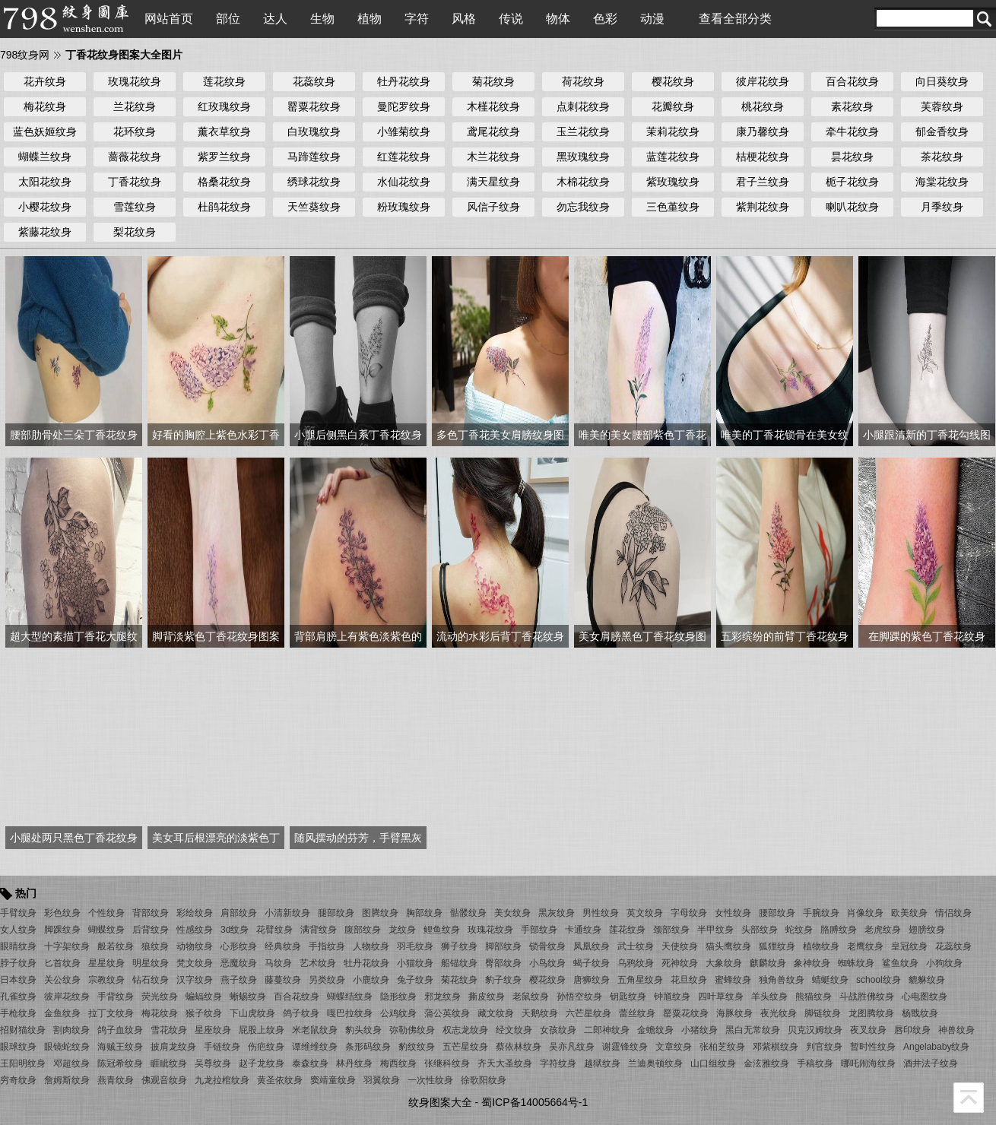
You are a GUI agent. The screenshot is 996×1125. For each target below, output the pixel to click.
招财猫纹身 (23, 1030)
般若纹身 (115, 946)
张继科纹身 (447, 1063)
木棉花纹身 (583, 182)
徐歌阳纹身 (483, 1080)
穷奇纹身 (18, 1080)
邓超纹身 (71, 1063)
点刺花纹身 (583, 106)
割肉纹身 (71, 1030)
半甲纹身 (715, 929)
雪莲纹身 (134, 207)
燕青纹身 (115, 1080)
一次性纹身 (430, 1080)
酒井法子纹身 (930, 1063)
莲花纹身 (224, 81)
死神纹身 (679, 963)
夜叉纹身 (868, 1030)
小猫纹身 (415, 963)
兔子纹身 (415, 979)
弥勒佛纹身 (412, 1030)
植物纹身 (821, 946)
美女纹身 (512, 913)
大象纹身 (724, 963)
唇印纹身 (912, 1030)
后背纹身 (150, 929)
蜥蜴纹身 (248, 996)
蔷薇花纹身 (134, 157)
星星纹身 (106, 963)
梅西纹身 (398, 1063)
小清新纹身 (287, 913)
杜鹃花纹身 (224, 207)
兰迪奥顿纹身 (655, 1063)
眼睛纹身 (18, 946)
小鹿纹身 (371, 979)
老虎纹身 (882, 929)
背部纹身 (150, 913)
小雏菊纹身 (403, 131)
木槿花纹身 (493, 106)
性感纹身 (194, 929)
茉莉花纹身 (672, 131)
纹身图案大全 (440, 1102)
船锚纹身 (459, 963)
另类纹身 (327, 979)
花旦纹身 (689, 979)
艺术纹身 (318, 963)
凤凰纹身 (591, 946)
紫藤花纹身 (44, 232)
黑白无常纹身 (752, 1030)
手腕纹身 (821, 913)
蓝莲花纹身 (672, 157)
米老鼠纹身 (315, 1030)
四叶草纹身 (721, 996)
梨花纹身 (134, 232)
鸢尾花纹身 (493, 131)
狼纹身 (155, 946)
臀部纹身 (503, 963)
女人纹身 (18, 929)
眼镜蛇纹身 (67, 1046)
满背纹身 (318, 929)
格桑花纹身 (224, 182)
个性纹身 (106, 913)
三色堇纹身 (672, 207)
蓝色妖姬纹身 (45, 131)
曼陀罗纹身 (403, 106)
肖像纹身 (865, 913)
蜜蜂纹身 (733, 979)
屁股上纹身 (261, 1030)
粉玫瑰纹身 (403, 207)
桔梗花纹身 (762, 157)
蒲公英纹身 (447, 1013)
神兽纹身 (956, 1030)
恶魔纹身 (238, 963)
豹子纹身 (503, 979)
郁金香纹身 (942, 131)
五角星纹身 (640, 979)
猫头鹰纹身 (728, 946)
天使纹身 (679, 946)
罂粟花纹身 (314, 106)
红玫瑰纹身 (224, 106)
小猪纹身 (699, 1030)
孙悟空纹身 (579, 996)
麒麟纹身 (768, 963)
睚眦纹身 (169, 1063)
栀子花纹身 (852, 182)
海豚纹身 (734, 1013)
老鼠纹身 (530, 996)
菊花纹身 (493, 81)
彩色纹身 (62, 913)
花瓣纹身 (673, 106)
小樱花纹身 (44, 207)
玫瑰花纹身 (134, 81)
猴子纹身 (204, 1013)
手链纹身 (222, 1046)
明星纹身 (150, 963)
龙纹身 (402, 929)
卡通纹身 (583, 929)
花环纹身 (134, 131)
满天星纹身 (493, 182)
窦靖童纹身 (333, 1080)
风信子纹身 (493, 207)
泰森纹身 (310, 1063)
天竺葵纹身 (314, 207)
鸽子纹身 (301, 1013)
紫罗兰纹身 (224, 157)
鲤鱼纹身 (441, 929)
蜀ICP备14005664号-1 (534, 1102)
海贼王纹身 (120, 1046)
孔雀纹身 (18, 996)
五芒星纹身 (465, 1046)
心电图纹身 (924, 996)
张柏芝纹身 (722, 1046)
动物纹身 (194, 946)
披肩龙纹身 (173, 1046)
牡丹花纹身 (403, 81)
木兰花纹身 (493, 157)
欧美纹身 (909, 913)
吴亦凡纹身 (572, 1046)
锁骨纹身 (547, 946)
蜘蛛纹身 (856, 963)
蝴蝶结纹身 (350, 996)
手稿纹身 (815, 1063)
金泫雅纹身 (766, 1063)
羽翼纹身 (381, 1080)
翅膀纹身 (927, 929)
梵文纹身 (194, 963)
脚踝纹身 (62, 929)
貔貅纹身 (927, 979)
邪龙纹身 (442, 996)
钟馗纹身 (672, 996)
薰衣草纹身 (224, 131)
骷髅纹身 (468, 913)
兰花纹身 (134, 106)
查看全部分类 (735, 18)
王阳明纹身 (23, 1063)
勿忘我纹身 (583, 207)
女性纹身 (733, 913)
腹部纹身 (362, 929)
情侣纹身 (953, 913)
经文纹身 (514, 1030)
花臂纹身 (274, 929)
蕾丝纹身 (637, 1013)
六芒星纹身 (588, 1013)
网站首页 (168, 18)
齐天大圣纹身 (504, 1063)
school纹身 (878, 979)
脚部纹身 (503, 946)
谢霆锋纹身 (625, 1046)
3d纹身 (234, 929)
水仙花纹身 (403, 182)
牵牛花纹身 (852, 131)
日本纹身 (18, 979)
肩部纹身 (238, 913)
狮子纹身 (459, 946)
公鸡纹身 (398, 1013)
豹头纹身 (363, 1030)
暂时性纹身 (873, 1046)
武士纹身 (635, 946)
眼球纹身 (18, 1046)
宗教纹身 (106, 979)
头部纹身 (759, 929)
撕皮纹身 (486, 996)
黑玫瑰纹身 (583, 157)
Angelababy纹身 (936, 1046)
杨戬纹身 (920, 1013)
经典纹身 (283, 946)
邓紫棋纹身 (775, 1046)
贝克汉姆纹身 (815, 1030)
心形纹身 (238, 946)
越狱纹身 (602, 1063)
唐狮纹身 (591, 979)
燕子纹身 (238, 979)
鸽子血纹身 (120, 1030)
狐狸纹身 (777, 946)
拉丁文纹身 (111, 1013)
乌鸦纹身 (635, 963)
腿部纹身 (336, 913)
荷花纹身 (583, 81)
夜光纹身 (778, 1013)
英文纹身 (644, 913)
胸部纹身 (424, 913)
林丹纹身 (354, 1063)
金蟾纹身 (655, 1030)
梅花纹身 (45, 106)
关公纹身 (62, 979)
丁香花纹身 (134, 182)
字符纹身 (558, 1063)
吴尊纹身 (213, 1063)
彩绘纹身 (194, 913)
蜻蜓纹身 (830, 979)
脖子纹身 (18, 963)
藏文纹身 (495, 1013)
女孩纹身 (558, 1030)
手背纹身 (115, 996)
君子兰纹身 (762, 182)
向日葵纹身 (942, 81)
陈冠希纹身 (120, 1063)
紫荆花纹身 (762, 207)
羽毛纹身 (415, 946)
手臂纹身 (18, 913)
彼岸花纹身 (762, 81)
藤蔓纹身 (283, 979)
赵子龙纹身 (261, 1063)
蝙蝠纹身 (204, 996)
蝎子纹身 (591, 963)
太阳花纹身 (44, 182)
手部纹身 (539, 929)
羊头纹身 (769, 996)
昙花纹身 (852, 157)
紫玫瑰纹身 (672, 182)
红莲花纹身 (403, 157)
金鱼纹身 (62, 1013)
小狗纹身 (944, 963)
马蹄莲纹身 (314, 157)
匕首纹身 (62, 963)
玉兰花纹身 (583, 131)
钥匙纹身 (628, 996)
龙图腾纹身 (871, 1013)
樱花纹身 (673, 81)
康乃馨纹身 (762, 131)
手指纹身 (327, 946)
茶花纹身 (942, 157)
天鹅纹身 (540, 1013)
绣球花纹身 (314, 182)
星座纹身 (213, 1030)
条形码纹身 (368, 1046)
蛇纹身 (799, 929)
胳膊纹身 (838, 929)
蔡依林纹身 (518, 1046)
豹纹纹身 (416, 1046)
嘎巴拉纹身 (350, 1013)
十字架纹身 (67, 946)
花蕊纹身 (314, 81)
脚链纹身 (822, 1013)
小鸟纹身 (547, 963)
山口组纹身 (713, 1063)
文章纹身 (673, 1046)
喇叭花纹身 (852, 207)
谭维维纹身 (315, 1046)
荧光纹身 (159, 996)
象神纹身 (812, 963)
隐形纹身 (398, 996)
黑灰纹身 (556, 913)
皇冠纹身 (909, 946)
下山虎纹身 (252, 1013)
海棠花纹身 (942, 182)
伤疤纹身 (266, 1046)
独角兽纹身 (781, 979)
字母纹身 (689, 913)
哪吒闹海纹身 (868, 1063)
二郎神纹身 (607, 1030)
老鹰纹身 (865, 946)
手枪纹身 (18, 1013)
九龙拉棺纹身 (222, 1080)
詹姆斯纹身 (67, 1080)
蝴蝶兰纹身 (44, 157)
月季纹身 (942, 207)
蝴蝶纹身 (106, 929)
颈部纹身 (671, 929)
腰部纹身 (777, 913)
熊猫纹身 (813, 996)
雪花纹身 (169, 1030)
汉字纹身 (194, 979)
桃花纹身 (762, 106)
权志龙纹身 (465, 1030)
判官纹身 (824, 1046)
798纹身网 (24, 55)
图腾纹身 (380, 913)
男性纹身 (600, 913)
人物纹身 (371, 946)
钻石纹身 (150, 979)
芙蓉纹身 (942, 106)
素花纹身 (852, 106)
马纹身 (278, 963)
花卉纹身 (45, 81)
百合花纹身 (852, 81)
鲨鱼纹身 (900, 963)
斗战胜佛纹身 (866, 996)
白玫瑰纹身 (314, 131)
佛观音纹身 (164, 1080)
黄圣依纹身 (280, 1080)
